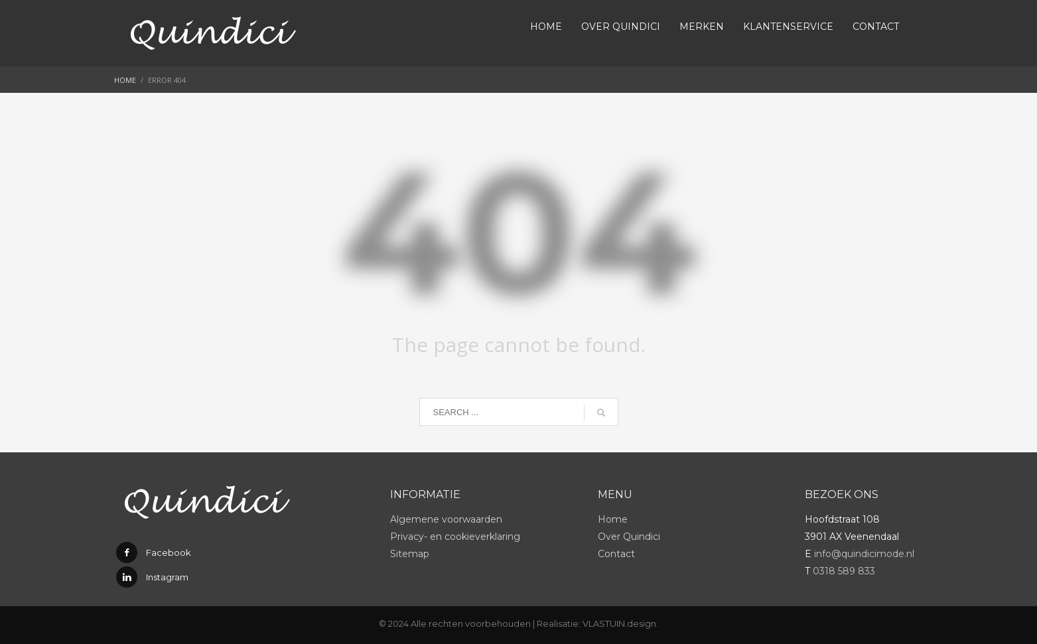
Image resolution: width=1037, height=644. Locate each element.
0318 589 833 (844, 571)
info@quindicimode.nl (864, 554)
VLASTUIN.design (619, 623)
